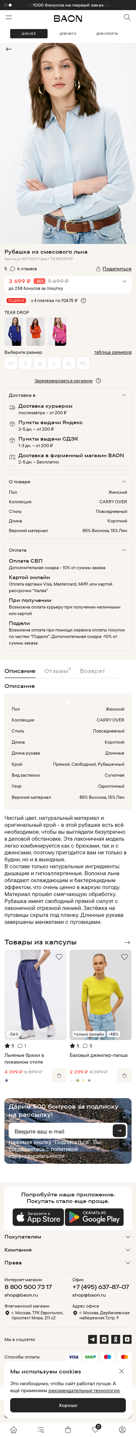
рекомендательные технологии (84, 1390)
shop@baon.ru (21, 1295)
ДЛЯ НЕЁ (29, 33)
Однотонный (111, 786)
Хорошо (68, 1405)
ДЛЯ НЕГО (68, 33)
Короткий (117, 521)
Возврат (92, 670)
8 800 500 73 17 (28, 1287)
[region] (66, 869)
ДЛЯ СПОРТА (107, 33)
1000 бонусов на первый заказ (68, 5)
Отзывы (57, 669)
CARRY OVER (113, 502)
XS (11, 363)
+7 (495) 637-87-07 (100, 1287)
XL (69, 363)
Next (127, 942)
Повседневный (111, 511)
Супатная (114, 775)
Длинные (114, 753)
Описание (20, 670)
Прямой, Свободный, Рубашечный (88, 764)
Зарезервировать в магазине (64, 380)
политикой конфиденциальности (43, 1152)
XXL (83, 363)
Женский (118, 492)
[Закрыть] (121, 1371)
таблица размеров (113, 352)
